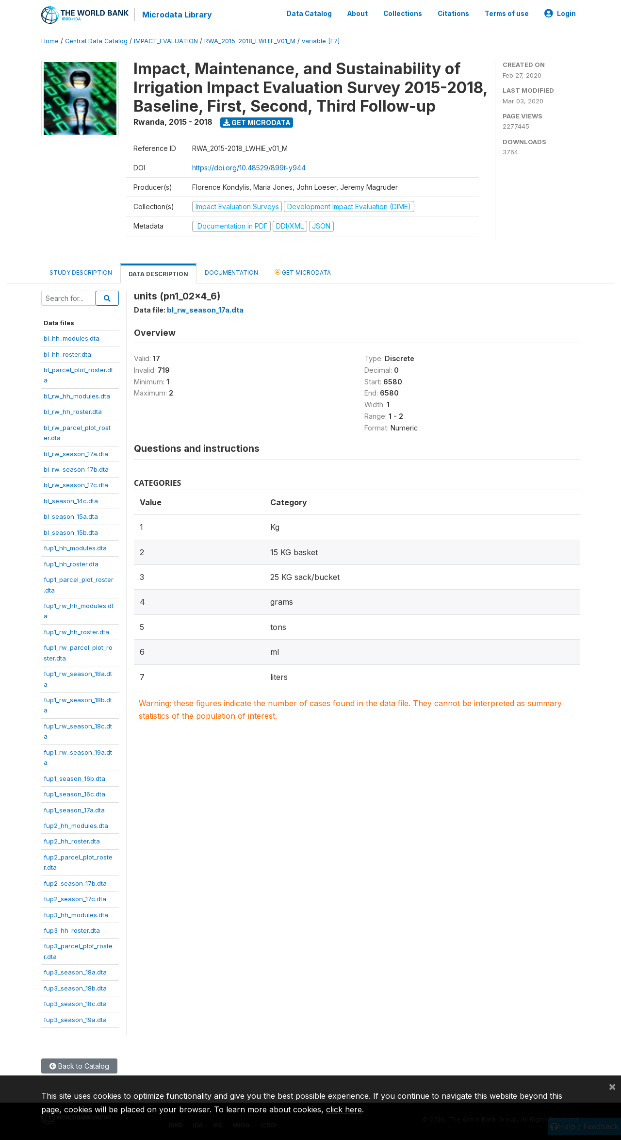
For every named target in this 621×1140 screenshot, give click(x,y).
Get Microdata (257, 122)
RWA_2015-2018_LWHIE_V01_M (249, 41)
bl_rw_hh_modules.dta (77, 396)
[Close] (612, 1086)
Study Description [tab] (80, 272)
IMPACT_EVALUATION (166, 41)
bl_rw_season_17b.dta (76, 469)
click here (344, 1109)
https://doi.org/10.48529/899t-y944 (249, 168)
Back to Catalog (79, 1066)
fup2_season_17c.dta (75, 899)
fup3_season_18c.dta (75, 1004)
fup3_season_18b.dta (75, 988)
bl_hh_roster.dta (67, 354)
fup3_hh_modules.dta (76, 914)
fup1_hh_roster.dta (71, 564)
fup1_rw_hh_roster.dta (76, 632)
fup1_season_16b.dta (74, 778)
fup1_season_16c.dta (74, 794)
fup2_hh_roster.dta (72, 841)
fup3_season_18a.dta (75, 972)
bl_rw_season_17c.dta (76, 485)
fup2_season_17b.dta (75, 883)
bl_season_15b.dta (71, 532)
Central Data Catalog (96, 41)
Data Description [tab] (158, 274)
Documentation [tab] (231, 272)
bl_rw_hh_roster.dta (73, 411)
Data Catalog (309, 13)
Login (560, 13)
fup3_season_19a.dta (75, 1020)
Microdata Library (177, 14)
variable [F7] (321, 41)
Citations (453, 13)
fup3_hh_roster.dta (72, 930)
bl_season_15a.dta (71, 516)
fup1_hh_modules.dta (75, 548)
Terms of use (507, 13)
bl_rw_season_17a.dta (76, 453)
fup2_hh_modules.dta (76, 825)
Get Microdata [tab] (303, 272)
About (357, 13)
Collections (402, 13)
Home (50, 41)
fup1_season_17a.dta (74, 809)
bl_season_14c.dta (71, 501)
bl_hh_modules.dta (71, 338)
